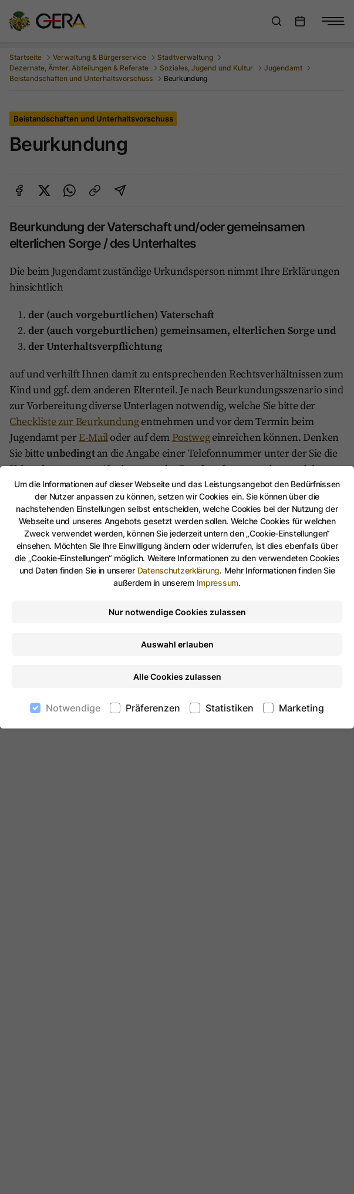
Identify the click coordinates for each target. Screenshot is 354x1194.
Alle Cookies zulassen (177, 677)
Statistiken (229, 708)
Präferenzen (153, 708)
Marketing (301, 708)
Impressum (217, 583)
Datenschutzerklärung (178, 570)
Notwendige (73, 708)
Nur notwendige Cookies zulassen (177, 612)
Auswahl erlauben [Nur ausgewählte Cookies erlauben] (177, 644)
